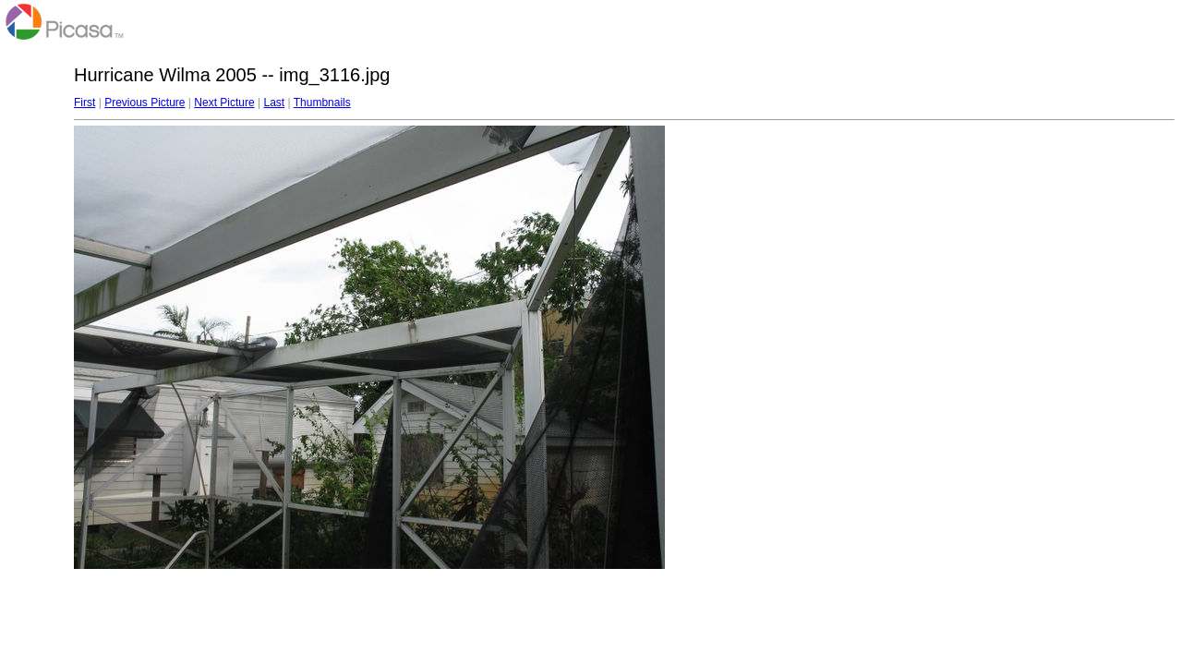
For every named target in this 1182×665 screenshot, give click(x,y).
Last (273, 102)
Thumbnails (322, 102)
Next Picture (224, 102)
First (84, 102)
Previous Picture (144, 102)
